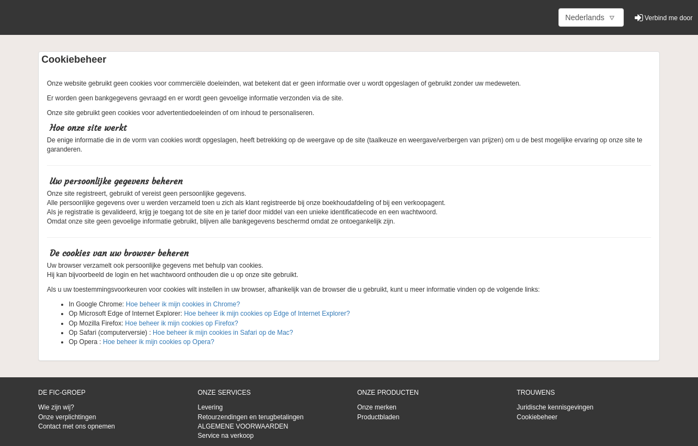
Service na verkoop (226, 435)
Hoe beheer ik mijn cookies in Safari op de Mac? (223, 332)
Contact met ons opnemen (76, 426)
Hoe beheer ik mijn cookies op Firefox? (181, 323)
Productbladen (378, 417)
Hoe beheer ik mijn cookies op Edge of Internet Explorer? (267, 313)
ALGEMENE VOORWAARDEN (243, 426)
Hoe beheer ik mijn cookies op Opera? (157, 342)
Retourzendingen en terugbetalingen (251, 417)
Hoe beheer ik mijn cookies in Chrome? (182, 304)
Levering (210, 407)
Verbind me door (664, 18)
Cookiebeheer (537, 417)
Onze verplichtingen (67, 417)
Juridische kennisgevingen (555, 407)
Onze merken (376, 407)
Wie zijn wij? (56, 407)
